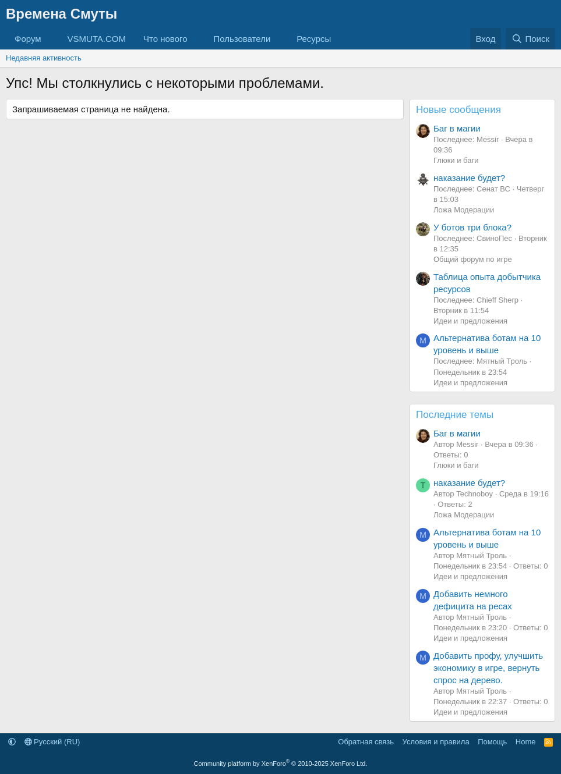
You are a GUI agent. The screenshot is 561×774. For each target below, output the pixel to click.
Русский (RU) (52, 741)
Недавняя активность (44, 58)
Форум (28, 39)
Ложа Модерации (463, 209)
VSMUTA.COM (96, 39)
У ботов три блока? (472, 227)
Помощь (492, 741)
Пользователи (241, 39)
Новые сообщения (458, 109)
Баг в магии (457, 128)
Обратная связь (366, 741)
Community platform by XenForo (281, 763)
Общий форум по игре (472, 259)
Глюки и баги (455, 160)
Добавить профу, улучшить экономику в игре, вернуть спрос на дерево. (488, 668)
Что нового (165, 39)
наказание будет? (469, 178)
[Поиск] (530, 38)
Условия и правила (436, 741)
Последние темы (454, 414)
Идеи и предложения (470, 321)
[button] (50, 38)
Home (526, 741)
